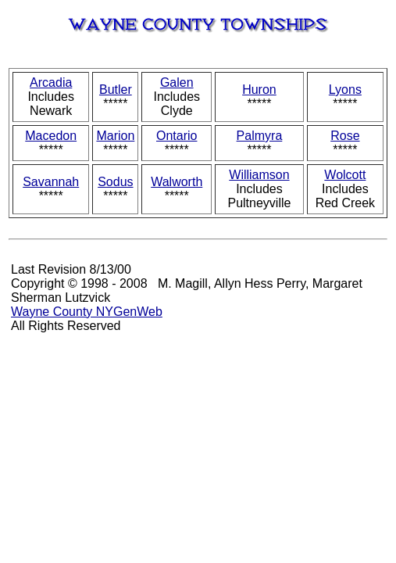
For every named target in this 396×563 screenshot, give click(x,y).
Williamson (259, 174)
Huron (259, 89)
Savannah (51, 181)
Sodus (115, 181)
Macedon (51, 135)
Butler (115, 89)
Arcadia (51, 82)
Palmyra (260, 135)
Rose (344, 135)
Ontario (176, 135)
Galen (177, 82)
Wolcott (345, 174)
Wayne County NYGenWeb (86, 311)
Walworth (176, 181)
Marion (115, 135)
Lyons (345, 89)
